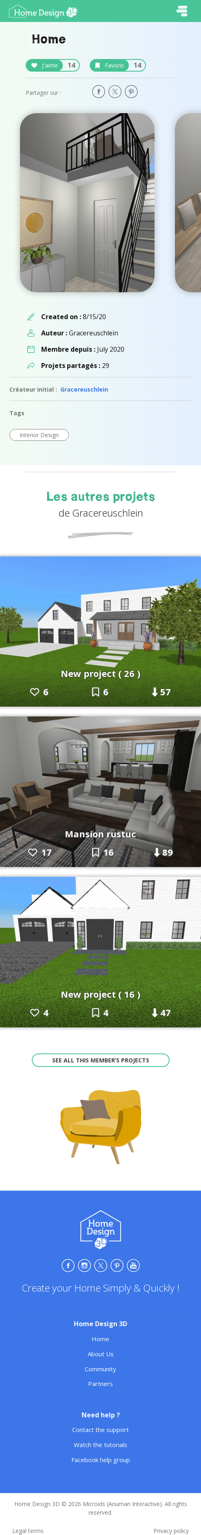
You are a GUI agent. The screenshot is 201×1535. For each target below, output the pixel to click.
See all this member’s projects (100, 1060)
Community (100, 1369)
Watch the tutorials (100, 1445)
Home (100, 1339)
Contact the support (100, 1430)
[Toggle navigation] (182, 11)
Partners (100, 1384)
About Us (101, 1354)
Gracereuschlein (84, 389)
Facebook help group (100, 1460)
